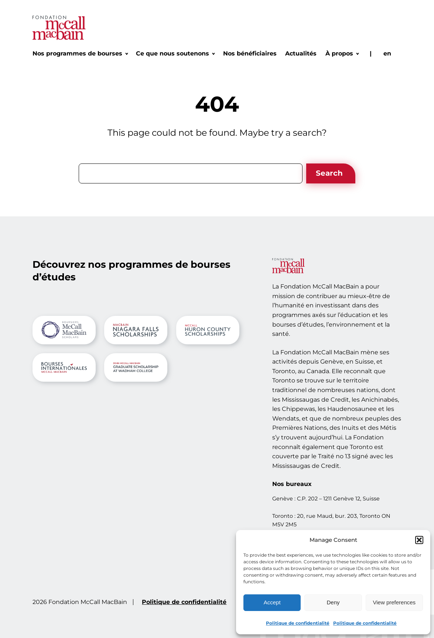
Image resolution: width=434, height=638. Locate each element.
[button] (419, 540)
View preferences (394, 602)
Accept (272, 602)
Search (329, 173)
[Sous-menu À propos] (341, 53)
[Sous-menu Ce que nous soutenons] (175, 53)
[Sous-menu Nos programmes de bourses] (80, 53)
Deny (333, 602)
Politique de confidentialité (297, 623)
